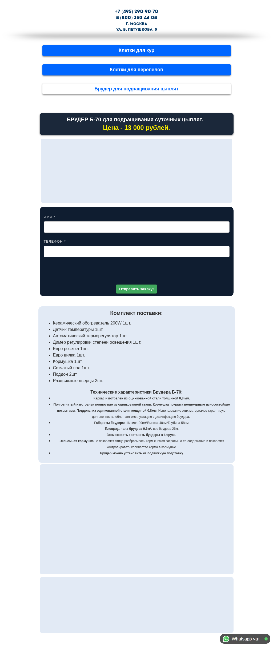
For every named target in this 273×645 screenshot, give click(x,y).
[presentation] (136, 272)
